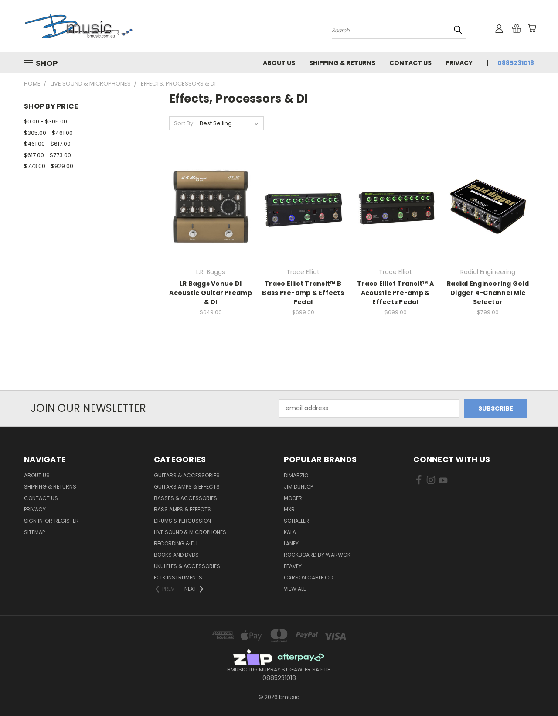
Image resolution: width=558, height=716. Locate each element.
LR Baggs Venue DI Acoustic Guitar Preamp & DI (210, 292)
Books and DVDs (176, 554)
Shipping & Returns (342, 62)
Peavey (293, 566)
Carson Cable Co (308, 577)
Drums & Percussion (182, 520)
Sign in (34, 520)
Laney (291, 543)
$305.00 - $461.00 (48, 133)
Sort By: (184, 123)
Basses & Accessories (185, 498)
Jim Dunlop (298, 486)
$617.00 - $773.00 (47, 155)
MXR (289, 509)
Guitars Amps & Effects (187, 486)
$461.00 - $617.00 (47, 144)
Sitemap (34, 532)
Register (66, 520)
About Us (279, 62)
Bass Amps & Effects (182, 509)
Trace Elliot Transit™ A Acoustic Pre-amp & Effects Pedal (395, 292)
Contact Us (410, 62)
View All (295, 589)
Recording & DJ (175, 543)
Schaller (296, 520)
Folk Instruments (178, 577)
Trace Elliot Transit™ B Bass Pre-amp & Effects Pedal (303, 292)
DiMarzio (296, 475)
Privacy (459, 62)
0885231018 (515, 62)
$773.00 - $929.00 (48, 166)
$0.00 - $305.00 (45, 121)
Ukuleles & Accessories (187, 566)
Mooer (293, 498)
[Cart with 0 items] (531, 28)
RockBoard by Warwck (317, 554)
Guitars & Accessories (187, 475)
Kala (290, 532)
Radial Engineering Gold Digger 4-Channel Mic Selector (488, 292)
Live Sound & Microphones (190, 532)
